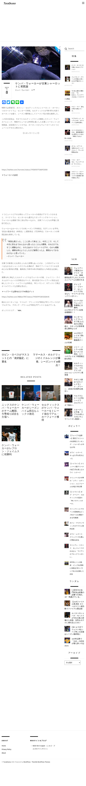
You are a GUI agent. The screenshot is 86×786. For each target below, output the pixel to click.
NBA (19, 310)
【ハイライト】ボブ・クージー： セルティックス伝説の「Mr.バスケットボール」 (77, 506)
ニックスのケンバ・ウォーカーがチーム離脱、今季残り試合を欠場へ (10, 411)
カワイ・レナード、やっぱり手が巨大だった (77, 463)
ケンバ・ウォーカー (22, 90)
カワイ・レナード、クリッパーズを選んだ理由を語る (77, 545)
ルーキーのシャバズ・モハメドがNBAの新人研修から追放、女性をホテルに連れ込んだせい (74, 633)
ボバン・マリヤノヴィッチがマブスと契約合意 (77, 534)
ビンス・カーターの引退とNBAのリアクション (78, 67)
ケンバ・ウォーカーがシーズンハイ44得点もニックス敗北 (30, 410)
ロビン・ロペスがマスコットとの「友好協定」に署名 (15, 358)
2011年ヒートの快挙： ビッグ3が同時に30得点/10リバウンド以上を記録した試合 (77, 576)
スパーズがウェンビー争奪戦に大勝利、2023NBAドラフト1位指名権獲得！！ (74, 310)
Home (4, 763)
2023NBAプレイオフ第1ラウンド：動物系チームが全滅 (74, 343)
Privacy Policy (7, 767)
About (4, 770)
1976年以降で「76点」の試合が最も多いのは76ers (73, 659)
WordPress (27, 779)
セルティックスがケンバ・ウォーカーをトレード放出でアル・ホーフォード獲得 (50, 413)
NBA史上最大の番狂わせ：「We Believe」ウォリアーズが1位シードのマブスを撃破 (74, 95)
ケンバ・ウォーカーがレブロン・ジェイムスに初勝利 (10, 450)
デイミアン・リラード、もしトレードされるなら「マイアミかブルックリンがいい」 (74, 293)
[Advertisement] (43, 23)
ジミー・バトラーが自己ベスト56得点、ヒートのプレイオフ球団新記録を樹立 (74, 358)
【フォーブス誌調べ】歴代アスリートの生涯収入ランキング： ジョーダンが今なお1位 (77, 449)
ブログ (7, 388)
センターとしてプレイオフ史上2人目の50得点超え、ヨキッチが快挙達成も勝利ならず (74, 327)
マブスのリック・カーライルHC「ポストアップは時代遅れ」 (78, 120)
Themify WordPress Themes (41, 779)
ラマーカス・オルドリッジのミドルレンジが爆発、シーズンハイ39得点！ (47, 360)
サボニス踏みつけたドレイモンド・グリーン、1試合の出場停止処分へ (74, 392)
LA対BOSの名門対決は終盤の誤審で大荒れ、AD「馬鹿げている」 (73, 603)
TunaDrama (7, 779)
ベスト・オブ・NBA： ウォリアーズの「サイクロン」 (78, 162)
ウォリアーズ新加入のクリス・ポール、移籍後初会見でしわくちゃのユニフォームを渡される (74, 275)
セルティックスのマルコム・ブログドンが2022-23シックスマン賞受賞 (74, 375)
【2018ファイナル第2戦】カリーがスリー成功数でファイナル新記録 (74, 617)
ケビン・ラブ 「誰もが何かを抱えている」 (78, 109)
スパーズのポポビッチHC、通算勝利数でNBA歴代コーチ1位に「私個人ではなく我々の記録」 (74, 134)
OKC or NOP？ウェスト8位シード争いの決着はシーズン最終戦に (74, 647)
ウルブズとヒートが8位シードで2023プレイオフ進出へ (73, 408)
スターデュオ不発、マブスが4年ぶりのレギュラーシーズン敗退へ (74, 422)
